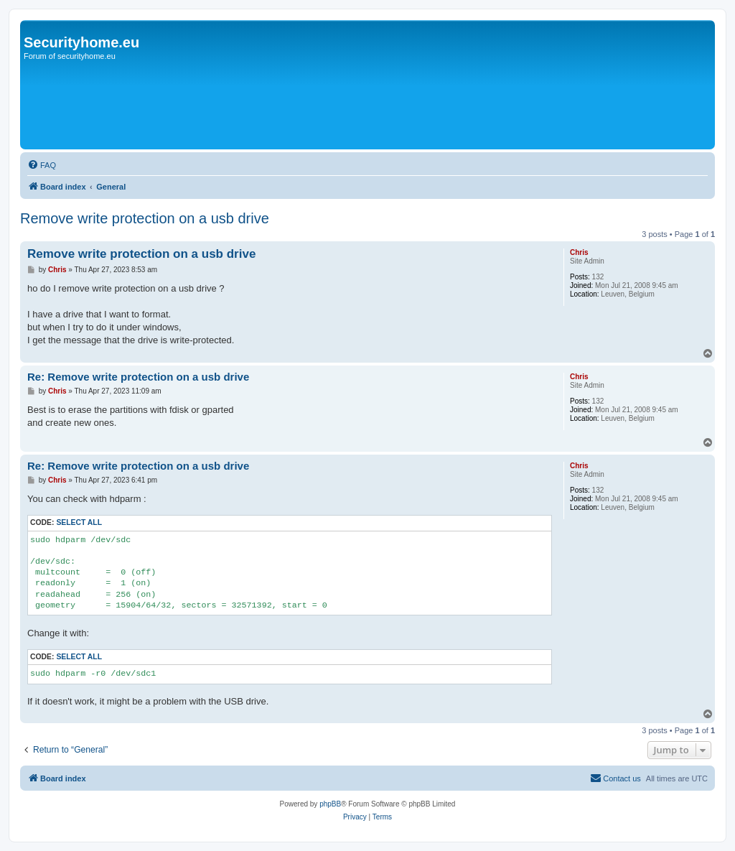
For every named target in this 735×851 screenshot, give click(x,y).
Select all (79, 522)
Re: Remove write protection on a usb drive (138, 377)
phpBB (330, 804)
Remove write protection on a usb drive (144, 218)
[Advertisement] (285, 105)
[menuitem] (41, 165)
